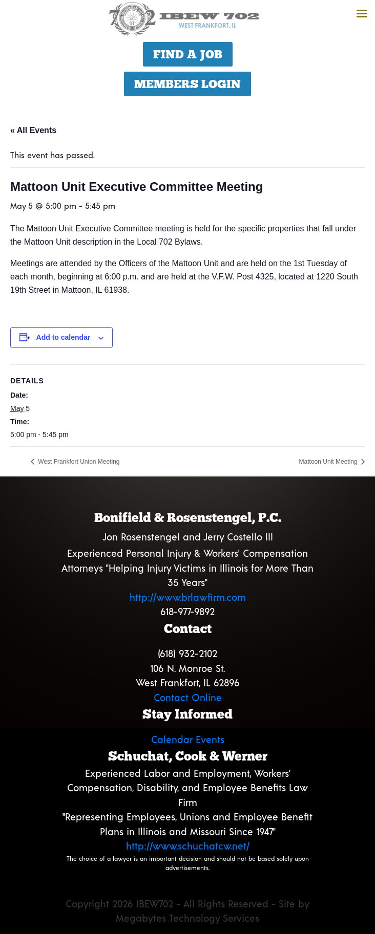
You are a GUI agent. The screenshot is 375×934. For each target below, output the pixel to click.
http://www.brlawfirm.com (188, 597)
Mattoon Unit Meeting (329, 461)
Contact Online (188, 697)
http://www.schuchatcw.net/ (187, 846)
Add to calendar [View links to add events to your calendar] (63, 337)
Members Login (187, 84)
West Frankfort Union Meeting (78, 461)
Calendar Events (187, 739)
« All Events (33, 130)
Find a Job (187, 54)
